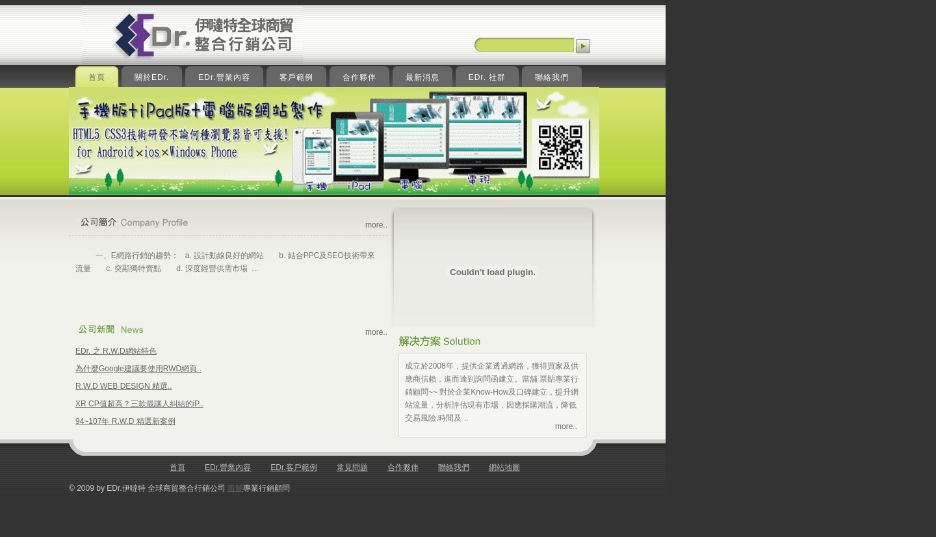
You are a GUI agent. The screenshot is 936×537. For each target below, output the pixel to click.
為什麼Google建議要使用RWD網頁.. (138, 368)
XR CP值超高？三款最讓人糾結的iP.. (139, 403)
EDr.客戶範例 (293, 467)
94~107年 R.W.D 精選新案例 (125, 421)
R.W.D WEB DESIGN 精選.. (123, 386)
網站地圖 (504, 467)
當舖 (235, 488)
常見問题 (352, 467)
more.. (376, 224)
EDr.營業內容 (228, 467)
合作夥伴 (403, 467)
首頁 (177, 467)
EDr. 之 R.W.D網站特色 (116, 351)
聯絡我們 (453, 467)
